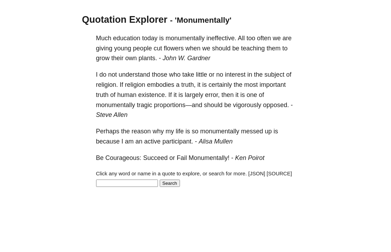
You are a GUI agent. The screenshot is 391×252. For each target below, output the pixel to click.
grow (103, 58)
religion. (107, 84)
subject (274, 74)
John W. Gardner (186, 58)
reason (141, 131)
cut (158, 48)
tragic (144, 105)
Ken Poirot (250, 157)
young (122, 48)
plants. (148, 58)
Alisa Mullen (216, 141)
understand (134, 74)
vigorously (247, 105)
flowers (174, 48)
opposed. (276, 105)
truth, (188, 84)
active (152, 141)
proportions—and (178, 105)
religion (135, 84)
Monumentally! (209, 157)
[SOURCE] (279, 173)
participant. (177, 141)
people (142, 48)
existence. (152, 94)
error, (212, 94)
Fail (182, 157)
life (180, 131)
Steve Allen (112, 114)
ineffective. (222, 38)
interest (235, 74)
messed (252, 131)
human (127, 94)
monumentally (185, 38)
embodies (160, 84)
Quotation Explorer (125, 19)
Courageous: (124, 157)
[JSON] (256, 173)
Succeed (155, 157)
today (150, 38)
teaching (253, 48)
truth (102, 94)
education (126, 38)
